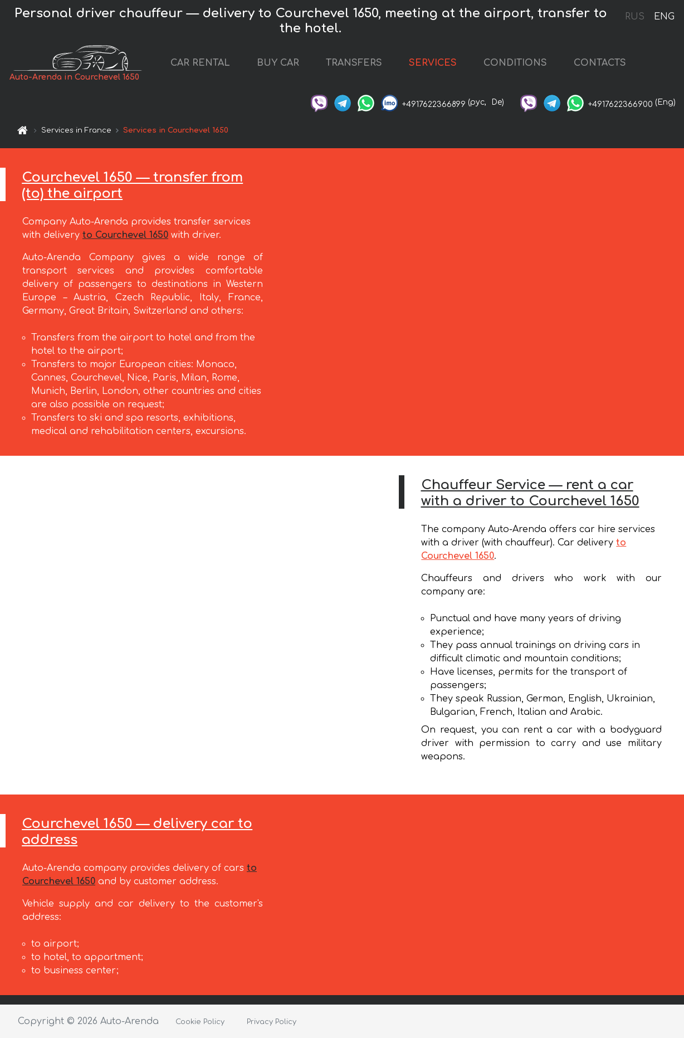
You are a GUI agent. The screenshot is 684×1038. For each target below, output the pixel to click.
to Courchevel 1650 (125, 235)
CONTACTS (600, 63)
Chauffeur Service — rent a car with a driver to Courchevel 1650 (530, 493)
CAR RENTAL (200, 63)
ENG (664, 17)
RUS (634, 17)
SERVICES (433, 63)
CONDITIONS (515, 63)
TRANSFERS (354, 63)
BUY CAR (278, 63)
